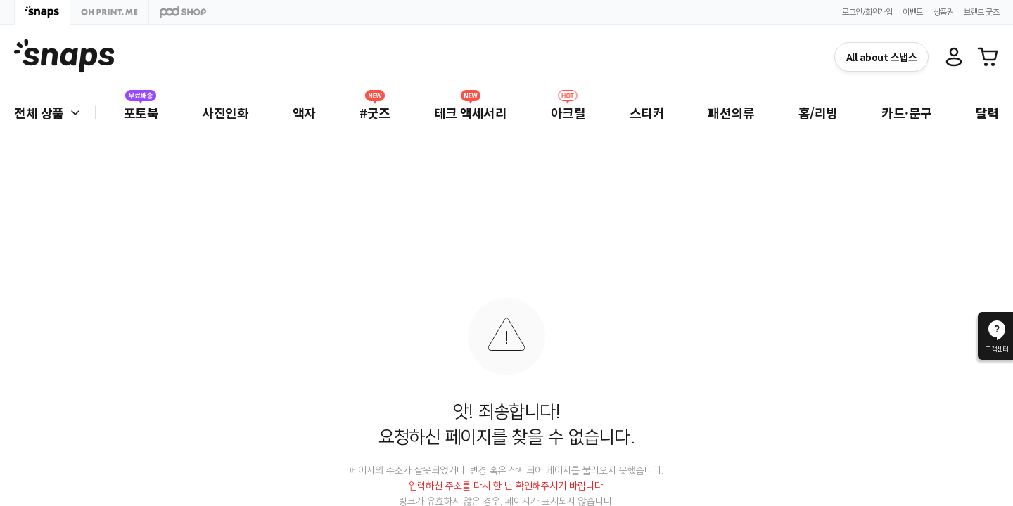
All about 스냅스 (881, 57)
